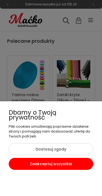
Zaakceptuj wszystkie (51, 164)
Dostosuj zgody (51, 149)
